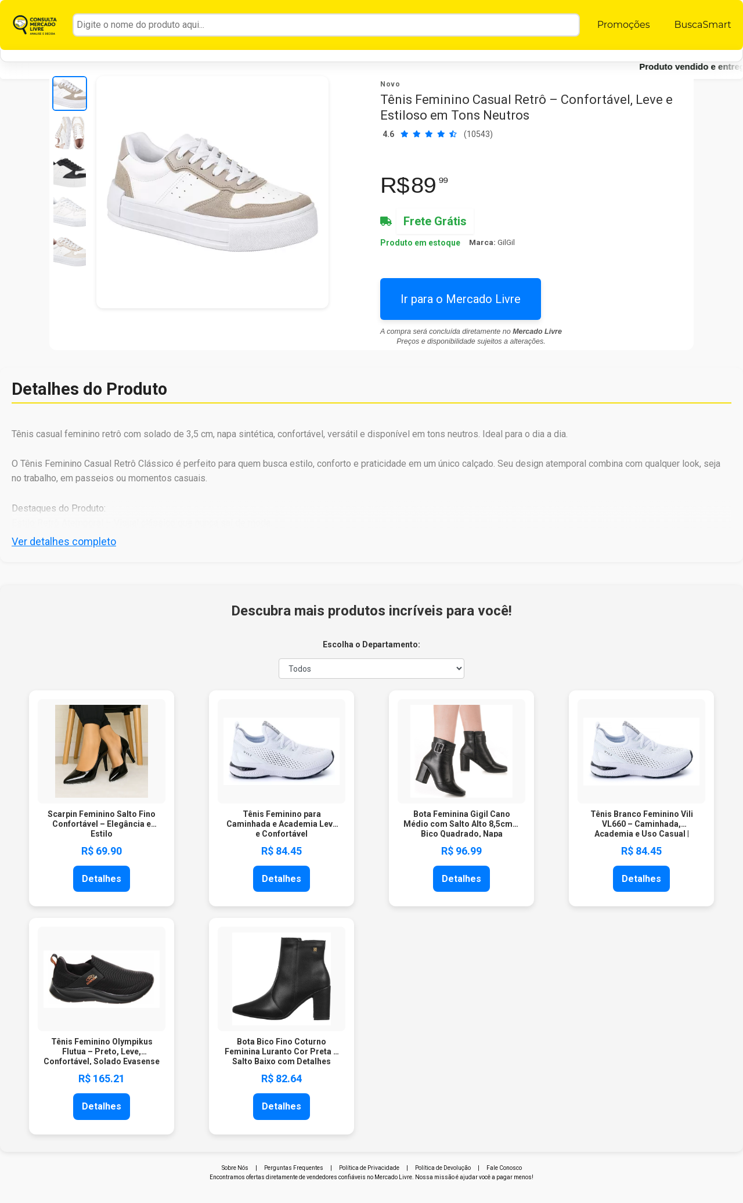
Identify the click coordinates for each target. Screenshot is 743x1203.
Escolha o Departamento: (371, 644)
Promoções (623, 24)
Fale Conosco (504, 1168)
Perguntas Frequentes (293, 1168)
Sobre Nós (235, 1168)
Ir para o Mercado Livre (461, 299)
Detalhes (101, 878)
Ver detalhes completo (64, 541)
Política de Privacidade (369, 1168)
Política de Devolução (443, 1168)
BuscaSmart (702, 24)
